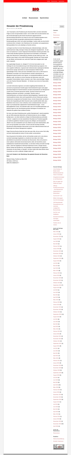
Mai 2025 (55, 243)
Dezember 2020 (57, 365)
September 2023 (57, 285)
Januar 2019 (56, 418)
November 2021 (57, 338)
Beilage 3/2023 (57, 115)
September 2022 (57, 314)
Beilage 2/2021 (57, 142)
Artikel (48, 1)
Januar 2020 (56, 392)
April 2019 (55, 411)
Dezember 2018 (57, 421)
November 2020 (57, 367)
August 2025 (56, 238)
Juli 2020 (55, 377)
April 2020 (55, 384)
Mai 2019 (55, 409)
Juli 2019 (55, 404)
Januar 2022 (56, 333)
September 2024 (57, 258)
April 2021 (55, 355)
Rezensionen (54, 1)
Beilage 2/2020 (57, 154)
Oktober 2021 (56, 341)
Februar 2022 (56, 331)
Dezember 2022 (57, 307)
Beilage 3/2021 (57, 139)
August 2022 (56, 316)
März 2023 (56, 299)
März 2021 (56, 358)
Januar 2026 (56, 234)
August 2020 (56, 375)
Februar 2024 (56, 273)
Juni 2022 (55, 321)
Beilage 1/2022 (57, 133)
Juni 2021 (55, 350)
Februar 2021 (56, 360)
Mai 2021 (55, 353)
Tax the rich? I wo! (57, 195)
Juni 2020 (55, 380)
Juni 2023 (55, 292)
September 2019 (57, 399)
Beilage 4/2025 (57, 88)
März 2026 (56, 231)
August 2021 (56, 346)
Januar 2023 (56, 304)
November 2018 (57, 423)
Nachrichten (61, 1)
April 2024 (55, 268)
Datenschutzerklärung (58, 438)
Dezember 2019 (57, 394)
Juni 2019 (55, 406)
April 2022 (55, 326)
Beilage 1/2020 (57, 157)
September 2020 (57, 372)
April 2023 (55, 297)
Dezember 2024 (57, 251)
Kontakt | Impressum (58, 441)
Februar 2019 (56, 416)
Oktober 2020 (56, 370)
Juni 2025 (55, 241)
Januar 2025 (56, 248)
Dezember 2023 (57, 277)
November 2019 (57, 397)
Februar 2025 (56, 246)
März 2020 (56, 387)
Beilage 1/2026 (57, 85)
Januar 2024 (56, 275)
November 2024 (57, 253)
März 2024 (56, 270)
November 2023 (57, 280)
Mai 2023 (55, 294)
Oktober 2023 (56, 282)
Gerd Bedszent (12, 28)
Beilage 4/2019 (57, 160)
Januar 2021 (56, 363)
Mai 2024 (55, 265)
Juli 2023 (55, 290)
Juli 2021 (55, 348)
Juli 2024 (55, 263)
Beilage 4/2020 (57, 148)
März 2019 (56, 414)
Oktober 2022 (56, 311)
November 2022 (57, 309)
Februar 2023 (56, 302)
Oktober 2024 (56, 256)
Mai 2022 (55, 324)
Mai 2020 (55, 382)
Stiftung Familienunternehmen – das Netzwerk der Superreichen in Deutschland (58, 189)
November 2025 (57, 236)
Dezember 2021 (57, 336)
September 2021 (57, 343)
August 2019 (56, 401)
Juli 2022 (55, 319)
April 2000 (55, 426)
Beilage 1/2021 (57, 145)
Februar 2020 (56, 389)
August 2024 (56, 260)
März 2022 (56, 328)
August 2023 (56, 287)
